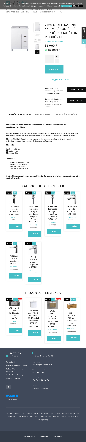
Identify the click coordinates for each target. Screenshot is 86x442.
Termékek (20, 9)
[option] (19, 38)
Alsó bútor (54, 9)
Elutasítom (77, 6)
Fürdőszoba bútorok (36, 9)
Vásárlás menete (13, 369)
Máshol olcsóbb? (78, 100)
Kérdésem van (76, 89)
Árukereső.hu (12, 399)
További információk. (52, 6)
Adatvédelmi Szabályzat (16, 378)
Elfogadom (66, 6)
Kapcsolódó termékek (66, 114)
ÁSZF (25, 369)
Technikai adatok (43, 114)
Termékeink (10, 365)
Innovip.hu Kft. (56, 436)
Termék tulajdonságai (20, 114)
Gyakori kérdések (13, 382)
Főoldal (9, 9)
